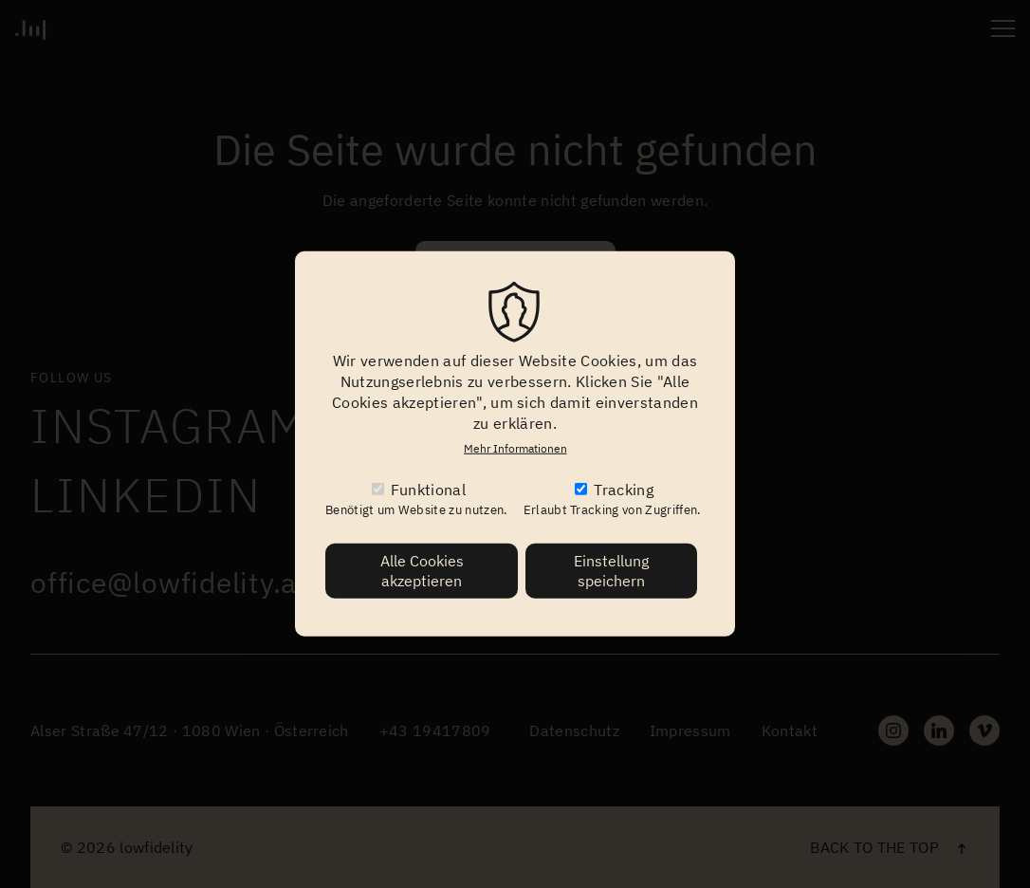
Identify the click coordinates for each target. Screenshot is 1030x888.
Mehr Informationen (515, 448)
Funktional (428, 489)
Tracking (623, 489)
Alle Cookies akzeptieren (422, 570)
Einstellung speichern (611, 570)
